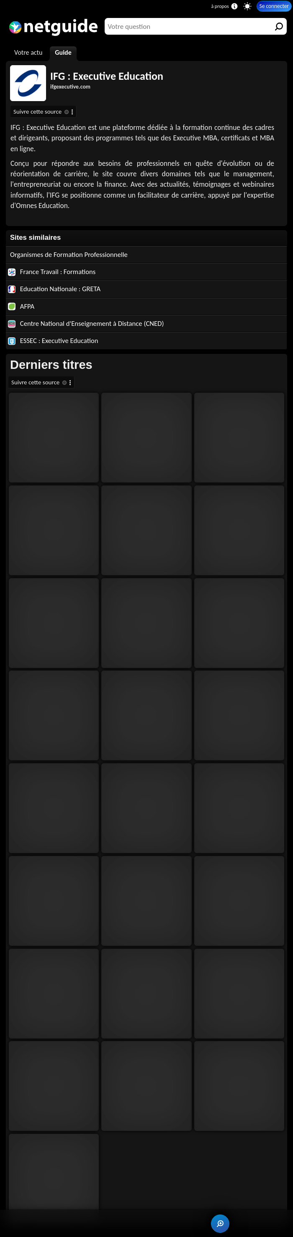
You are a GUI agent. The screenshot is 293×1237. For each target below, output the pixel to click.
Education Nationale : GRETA (54, 288)
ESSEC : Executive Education (53, 340)
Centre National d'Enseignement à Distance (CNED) (86, 323)
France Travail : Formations (51, 271)
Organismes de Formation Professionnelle (69, 254)
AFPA (21, 306)
